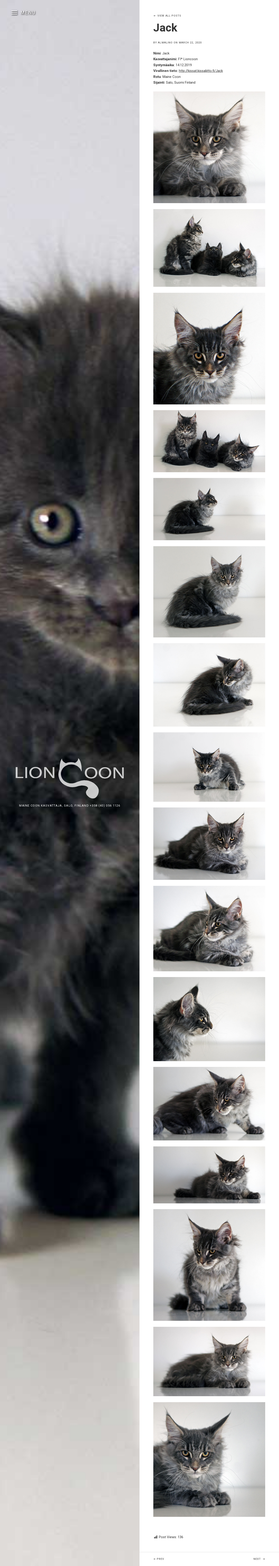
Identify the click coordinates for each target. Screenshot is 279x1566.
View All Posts (169, 15)
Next (266, 1556)
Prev (171, 1556)
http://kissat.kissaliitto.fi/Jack (201, 71)
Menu (27, 12)
